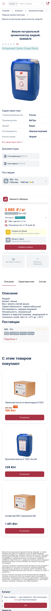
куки (16, 600)
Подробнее (9, 339)
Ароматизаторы (36, 11)
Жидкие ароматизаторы (13, 15)
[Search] (26, 3)
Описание (9, 282)
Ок (25, 605)
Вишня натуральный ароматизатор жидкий (22, 19)
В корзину (25, 417)
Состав (42, 282)
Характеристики (26, 282)
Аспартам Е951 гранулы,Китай (20, 516)
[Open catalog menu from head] (3, 3)
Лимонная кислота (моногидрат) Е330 (24, 402)
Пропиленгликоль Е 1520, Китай (21, 459)
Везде (13, 4)
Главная (5, 11)
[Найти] (41, 3)
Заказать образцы (18, 199)
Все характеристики (12, 142)
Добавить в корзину (25, 247)
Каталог (19, 11)
